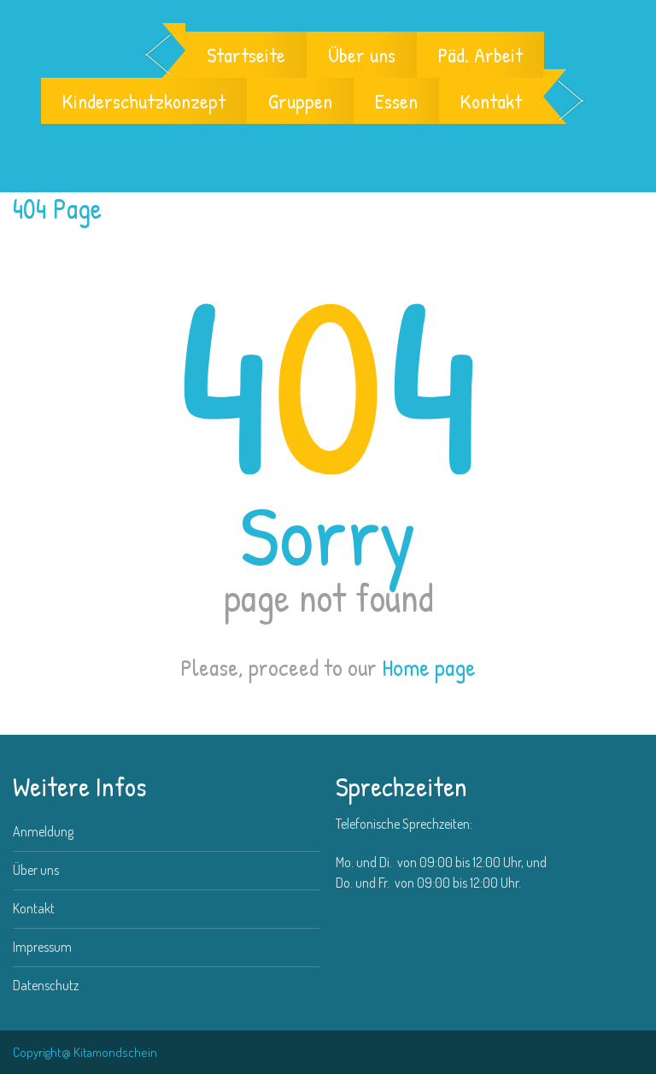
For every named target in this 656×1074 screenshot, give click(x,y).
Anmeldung (43, 831)
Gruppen (300, 101)
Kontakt (491, 101)
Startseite (246, 55)
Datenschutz (46, 985)
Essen (396, 101)
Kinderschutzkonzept (144, 101)
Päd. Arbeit (480, 55)
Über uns (362, 55)
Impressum (42, 946)
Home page (429, 667)
